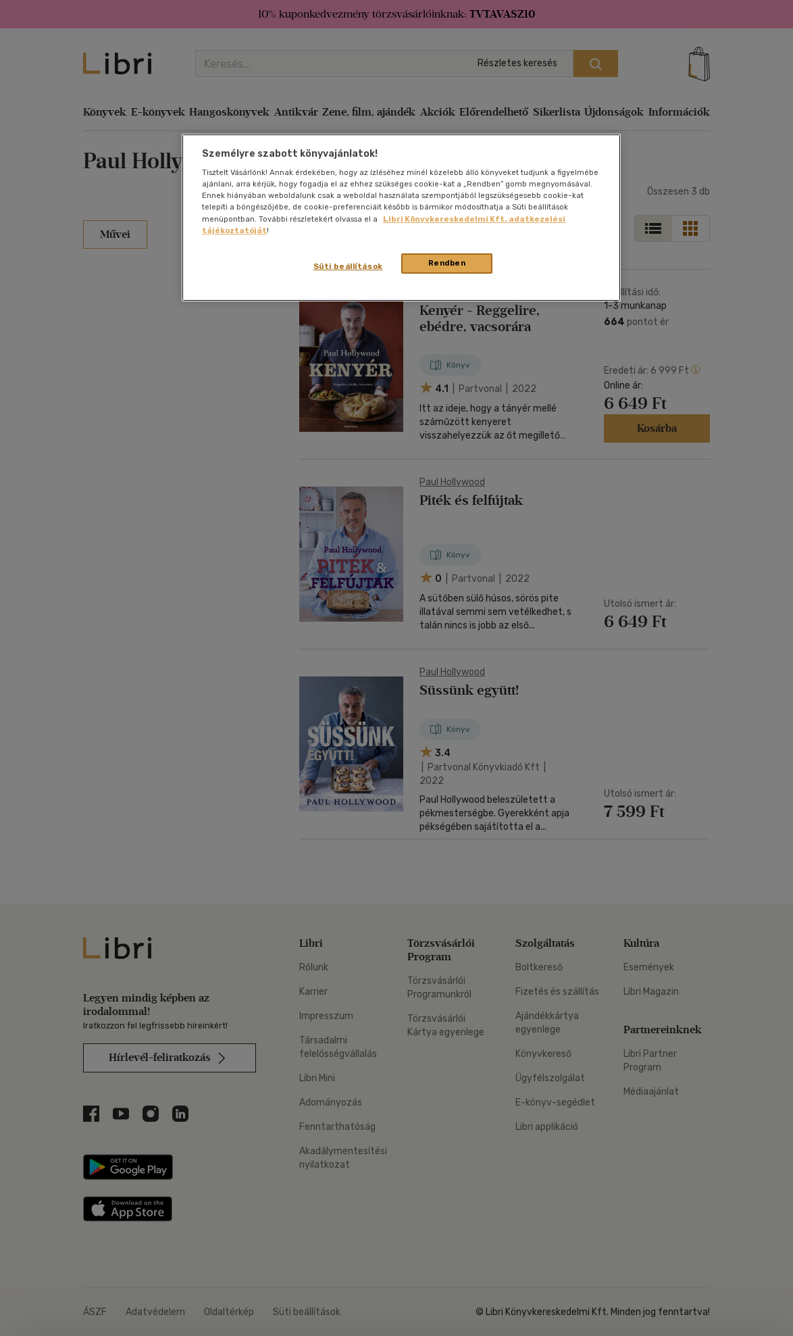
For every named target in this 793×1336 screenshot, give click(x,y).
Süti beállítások (348, 266)
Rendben (447, 263)
